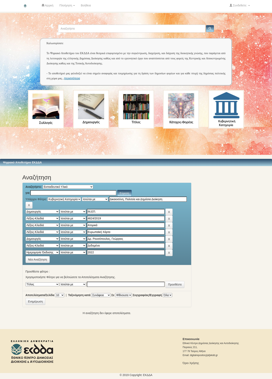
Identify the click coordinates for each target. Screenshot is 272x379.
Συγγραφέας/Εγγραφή (147, 295)
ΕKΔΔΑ (147, 375)
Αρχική (47, 5)
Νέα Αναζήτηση (37, 259)
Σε (112, 295)
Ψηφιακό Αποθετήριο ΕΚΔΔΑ (22, 162)
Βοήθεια (86, 5)
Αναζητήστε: (34, 186)
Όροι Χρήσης (191, 363)
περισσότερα (72, 78)
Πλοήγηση (67, 5)
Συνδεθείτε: (239, 5)
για (28, 192)
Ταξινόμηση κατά (79, 295)
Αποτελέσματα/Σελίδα (40, 295)
